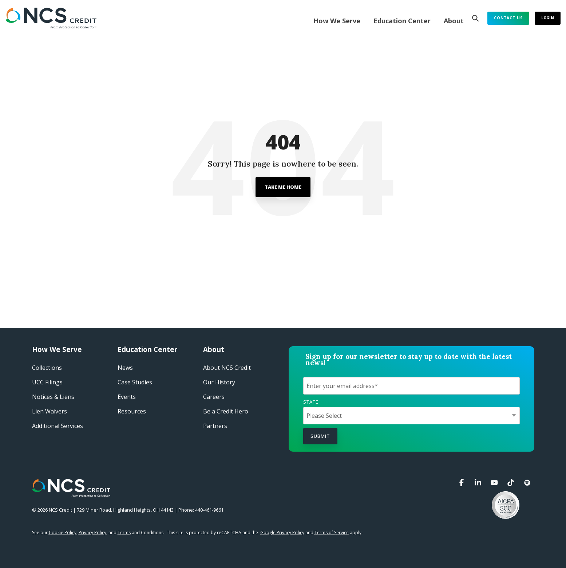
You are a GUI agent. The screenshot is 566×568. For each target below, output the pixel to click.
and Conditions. (141, 532)
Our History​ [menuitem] (219, 382)
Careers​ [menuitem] (214, 397)
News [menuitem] (125, 368)
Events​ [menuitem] (127, 397)
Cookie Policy (62, 532)
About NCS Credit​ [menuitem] (227, 368)
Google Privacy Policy (282, 532)
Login (547, 17)
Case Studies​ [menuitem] (135, 382)
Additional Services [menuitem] (57, 426)
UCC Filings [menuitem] (47, 382)
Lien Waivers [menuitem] (49, 411)
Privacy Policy (92, 532)
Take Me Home (283, 187)
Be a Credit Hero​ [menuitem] (225, 411)
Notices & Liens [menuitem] (53, 397)
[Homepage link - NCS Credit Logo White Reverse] (71, 493)
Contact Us (508, 17)
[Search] (475, 18)
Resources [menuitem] (132, 411)
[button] (462, 482)
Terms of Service (331, 532)
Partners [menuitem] (215, 426)
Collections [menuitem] (47, 368)
